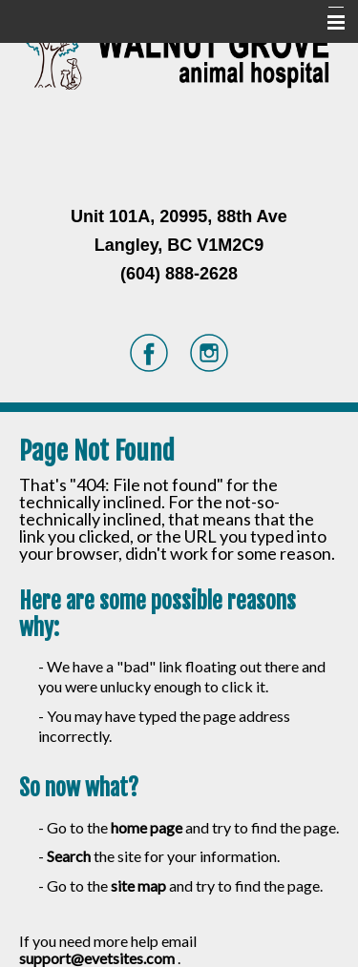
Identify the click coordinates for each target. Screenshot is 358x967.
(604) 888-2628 (179, 273)
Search (69, 856)
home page (146, 827)
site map (138, 885)
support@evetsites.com (97, 958)
